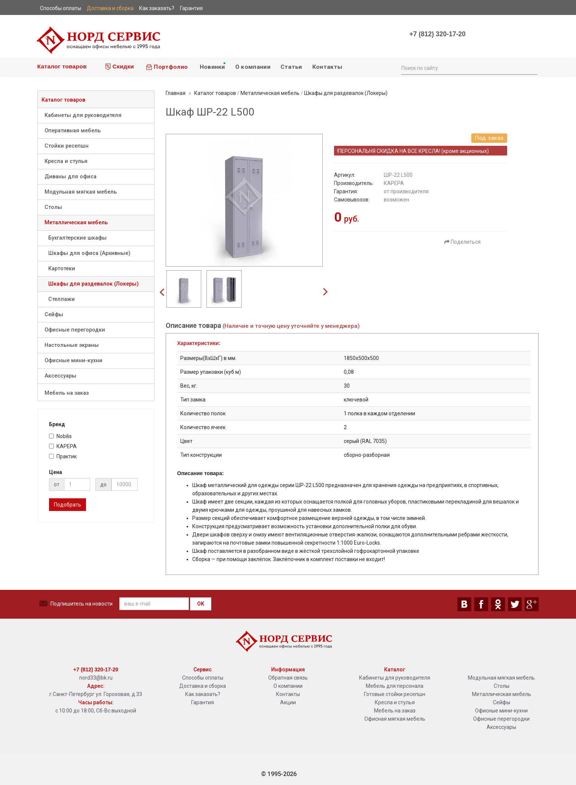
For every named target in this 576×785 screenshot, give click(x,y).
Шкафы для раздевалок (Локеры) (93, 284)
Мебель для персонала (394, 686)
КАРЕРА (63, 446)
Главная (176, 93)
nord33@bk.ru (96, 678)
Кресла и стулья (66, 161)
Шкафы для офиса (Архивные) (89, 253)
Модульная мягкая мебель (81, 192)
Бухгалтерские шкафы (77, 238)
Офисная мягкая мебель (394, 719)
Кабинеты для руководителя (83, 115)
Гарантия (202, 702)
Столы (53, 207)
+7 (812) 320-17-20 (437, 34)
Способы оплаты (202, 678)
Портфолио (167, 67)
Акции (288, 702)
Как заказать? (202, 694)
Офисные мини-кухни (73, 360)
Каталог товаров (61, 66)
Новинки (212, 65)
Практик (63, 456)
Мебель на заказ (67, 393)
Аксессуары (60, 376)
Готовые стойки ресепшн (394, 694)
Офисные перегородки (75, 330)
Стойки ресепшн (67, 146)
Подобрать (67, 505)
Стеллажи (61, 299)
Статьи (291, 67)
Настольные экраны (72, 345)
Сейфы (54, 314)
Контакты (327, 67)
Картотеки (61, 268)
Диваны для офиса (70, 176)
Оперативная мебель (73, 130)
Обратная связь (288, 678)
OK (200, 604)
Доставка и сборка (202, 686)
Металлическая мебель (76, 222)
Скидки (119, 66)
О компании (252, 67)
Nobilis (60, 436)
